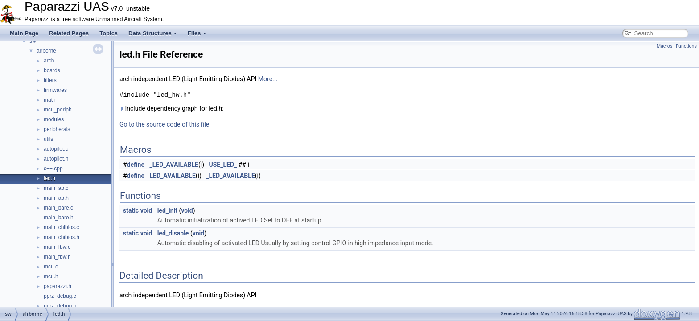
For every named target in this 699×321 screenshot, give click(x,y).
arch (49, 61)
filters (50, 80)
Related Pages (69, 33)
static (131, 210)
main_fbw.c (57, 247)
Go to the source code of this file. (165, 124)
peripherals (57, 129)
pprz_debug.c (60, 296)
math (50, 100)
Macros (665, 46)
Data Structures (152, 33)
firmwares (55, 90)
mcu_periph (58, 110)
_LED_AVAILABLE (174, 164)
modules (54, 119)
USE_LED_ (223, 164)
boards (52, 70)
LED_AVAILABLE (173, 175)
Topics (108, 33)
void (146, 210)
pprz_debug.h (60, 306)
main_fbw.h (57, 257)
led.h (49, 178)
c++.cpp (53, 168)
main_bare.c (58, 208)
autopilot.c (56, 149)
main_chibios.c (61, 227)
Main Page (24, 33)
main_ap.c (56, 188)
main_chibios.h (61, 237)
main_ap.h (56, 198)
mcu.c (51, 266)
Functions (686, 46)
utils (48, 139)
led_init (167, 210)
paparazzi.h (57, 286)
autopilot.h (56, 159)
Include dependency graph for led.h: (171, 108)
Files (197, 33)
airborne (46, 51)
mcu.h (51, 276)
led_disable (173, 233)
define (135, 164)
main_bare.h (59, 217)
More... (267, 78)
